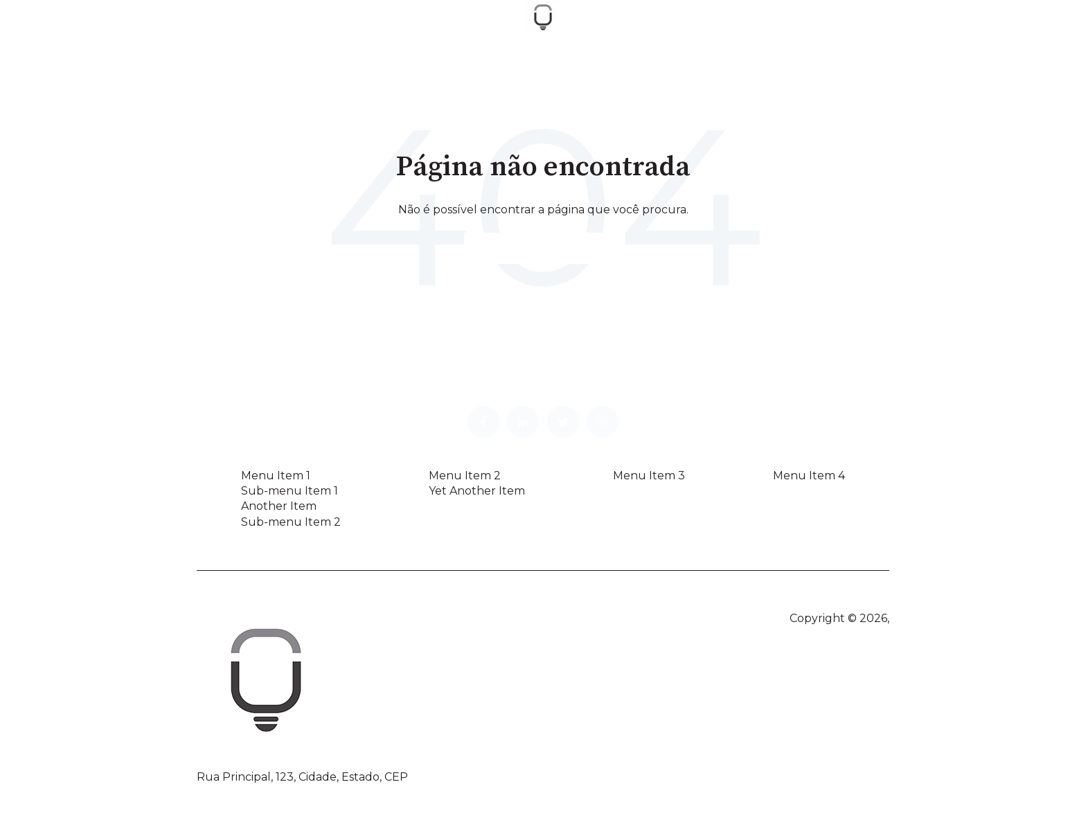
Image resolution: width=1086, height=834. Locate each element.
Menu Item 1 (275, 475)
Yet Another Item (477, 490)
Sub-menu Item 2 (291, 522)
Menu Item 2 (465, 475)
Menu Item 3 (649, 475)
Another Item (279, 506)
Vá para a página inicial (543, 247)
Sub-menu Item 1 (289, 490)
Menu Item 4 (809, 475)
